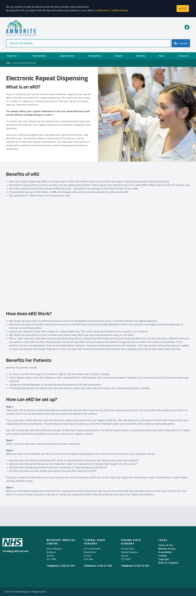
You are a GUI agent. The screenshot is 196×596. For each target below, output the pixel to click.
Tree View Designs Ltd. (21, 591)
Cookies (162, 555)
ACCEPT (183, 8)
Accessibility (165, 552)
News (161, 55)
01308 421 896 (67, 565)
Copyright (163, 559)
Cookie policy (102, 10)
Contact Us (183, 55)
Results (118, 55)
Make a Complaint (168, 562)
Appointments (67, 55)
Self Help (140, 55)
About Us (13, 55)
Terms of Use (165, 545)
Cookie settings (119, 10)
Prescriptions (94, 55)
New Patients (39, 55)
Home (8, 63)
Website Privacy (167, 548)
